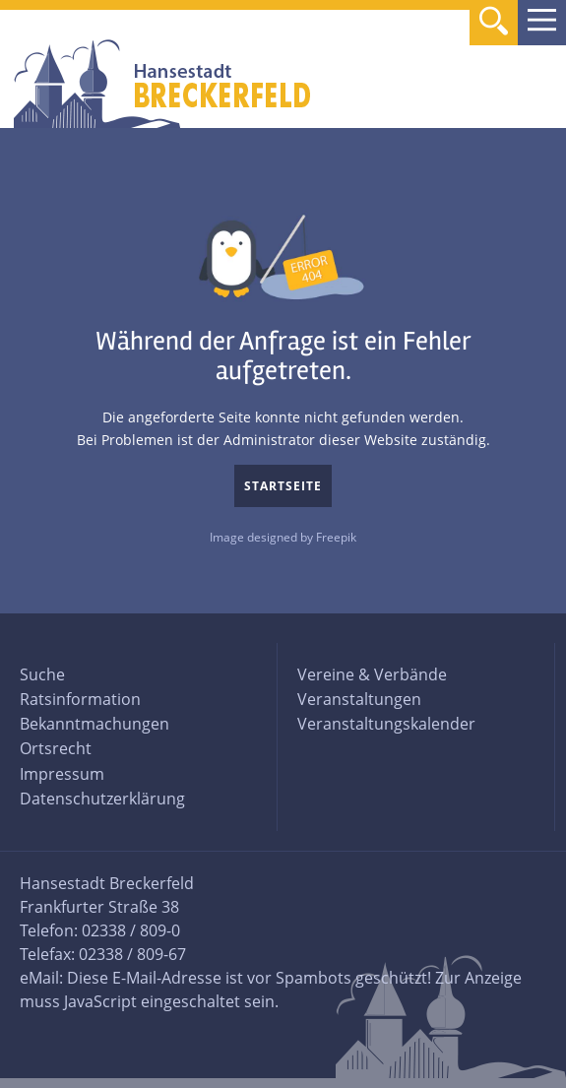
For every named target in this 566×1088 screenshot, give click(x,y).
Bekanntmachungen (94, 724)
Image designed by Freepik (283, 537)
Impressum (62, 774)
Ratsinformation (80, 699)
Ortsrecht (56, 748)
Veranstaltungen (359, 699)
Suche (42, 674)
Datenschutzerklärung (102, 798)
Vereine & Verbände (372, 674)
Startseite (283, 486)
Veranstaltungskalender (386, 724)
